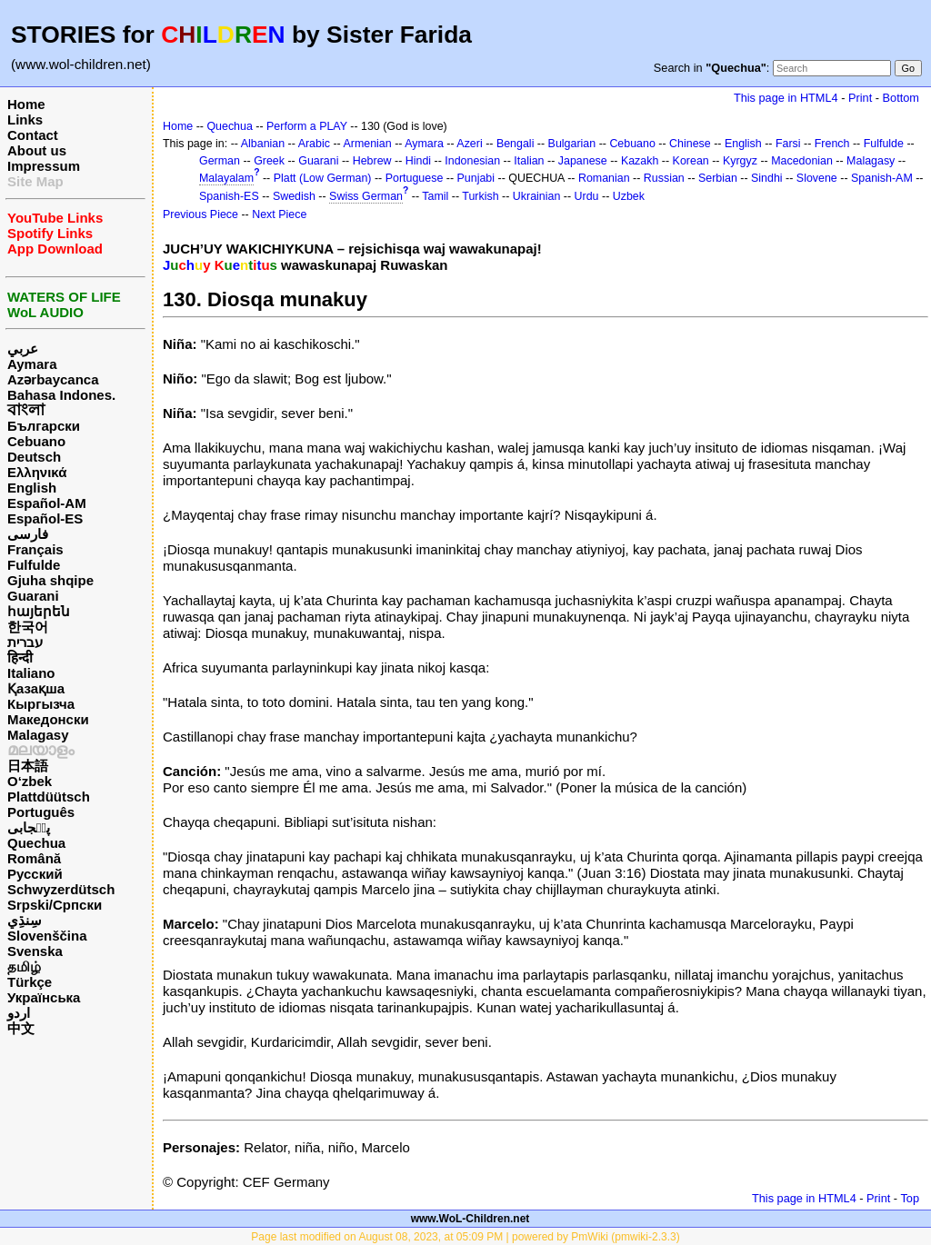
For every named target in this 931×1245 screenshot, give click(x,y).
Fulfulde (33, 565)
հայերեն (38, 611)
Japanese (582, 160)
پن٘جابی (28, 827)
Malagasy (38, 734)
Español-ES (45, 518)
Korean (691, 160)
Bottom (901, 98)
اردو (18, 1013)
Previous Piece (200, 214)
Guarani (33, 595)
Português (41, 812)
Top (909, 1198)
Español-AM (46, 503)
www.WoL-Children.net (470, 1218)
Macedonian (802, 160)
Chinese (690, 143)
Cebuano (36, 441)
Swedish (294, 196)
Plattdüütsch (48, 796)
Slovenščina (47, 935)
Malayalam (226, 178)
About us (36, 150)
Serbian (717, 178)
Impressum (43, 166)
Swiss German (366, 196)
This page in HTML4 (786, 98)
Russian (664, 178)
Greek (269, 160)
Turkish (480, 196)
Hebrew (372, 160)
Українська (43, 997)
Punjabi (476, 178)
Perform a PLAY (306, 126)
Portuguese (414, 178)
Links (25, 119)
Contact (32, 135)
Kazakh (640, 160)
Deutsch (34, 456)
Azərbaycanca (53, 379)
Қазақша (36, 688)
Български (43, 425)
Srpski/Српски (54, 904)
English (31, 487)
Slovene (816, 178)
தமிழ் (24, 966)
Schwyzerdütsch (61, 889)
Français (35, 549)
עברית (25, 642)
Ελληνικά (36, 472)
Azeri (469, 143)
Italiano (31, 673)
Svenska (35, 951)
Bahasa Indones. (61, 395)
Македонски (48, 719)
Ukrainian (537, 196)
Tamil (435, 196)
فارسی (27, 534)
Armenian (367, 143)
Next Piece (279, 214)
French (832, 143)
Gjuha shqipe (50, 580)
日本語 (27, 765)
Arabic (314, 143)
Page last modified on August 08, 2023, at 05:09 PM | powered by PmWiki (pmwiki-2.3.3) (465, 1236)
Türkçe (29, 982)
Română (34, 858)
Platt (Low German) (323, 178)
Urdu (587, 196)
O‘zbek (29, 781)
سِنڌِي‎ (24, 920)
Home (26, 104)
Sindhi (767, 178)
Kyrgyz (740, 160)
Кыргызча (41, 704)
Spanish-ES (229, 196)
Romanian (604, 178)
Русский (35, 873)
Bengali (515, 143)
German (219, 160)
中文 (21, 1028)
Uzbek (629, 196)
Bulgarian (572, 143)
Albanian (263, 143)
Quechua (36, 843)
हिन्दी (20, 657)
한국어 (27, 626)
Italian (529, 160)
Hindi (418, 160)
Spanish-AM (882, 178)
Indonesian (472, 160)
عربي (22, 348)
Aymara (31, 364)
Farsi (788, 143)
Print (860, 98)
